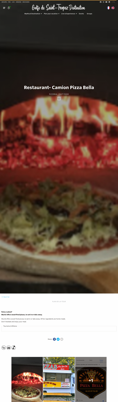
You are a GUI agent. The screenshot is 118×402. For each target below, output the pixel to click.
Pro (9, 2)
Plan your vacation (51, 14)
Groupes (4, 2)
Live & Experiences (68, 14)
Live (13, 2)
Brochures (26, 2)
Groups (89, 14)
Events (81, 14)
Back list (5, 297)
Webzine (18, 2)
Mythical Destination (32, 14)
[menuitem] (32, 13)
